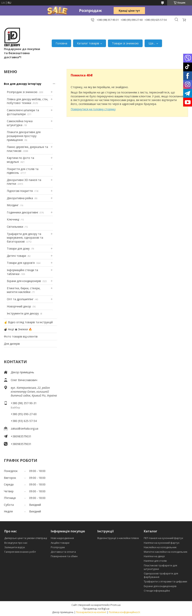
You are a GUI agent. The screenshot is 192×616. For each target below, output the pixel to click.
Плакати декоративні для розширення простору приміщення (24, 135)
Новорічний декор (19, 306)
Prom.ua (115, 605)
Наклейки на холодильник (160, 547)
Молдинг (13, 205)
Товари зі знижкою (125, 43)
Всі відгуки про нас (15, 542)
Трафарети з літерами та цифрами (165, 581)
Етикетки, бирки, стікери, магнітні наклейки (23, 290)
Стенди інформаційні (157, 590)
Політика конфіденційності (124, 612)
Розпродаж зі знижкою (22, 92)
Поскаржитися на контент (91, 612)
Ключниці (13, 219)
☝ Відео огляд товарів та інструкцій (28, 322)
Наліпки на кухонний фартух (161, 542)
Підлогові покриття (20, 191)
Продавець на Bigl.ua (96, 608)
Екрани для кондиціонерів (24, 281)
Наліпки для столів (155, 560)
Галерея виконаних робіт (20, 551)
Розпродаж (58, 547)
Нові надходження (62, 538)
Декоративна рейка (20, 198)
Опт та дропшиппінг (20, 299)
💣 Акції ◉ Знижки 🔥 (18, 329)
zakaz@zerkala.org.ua (24, 428)
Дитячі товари (16, 256)
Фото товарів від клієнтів (21, 336)
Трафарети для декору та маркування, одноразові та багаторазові (25, 237)
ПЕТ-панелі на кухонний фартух (163, 538)
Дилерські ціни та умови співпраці (25, 538)
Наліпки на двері (154, 556)
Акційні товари (60, 542)
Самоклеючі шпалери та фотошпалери (23, 112)
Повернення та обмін (64, 556)
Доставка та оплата (63, 551)
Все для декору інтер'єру (22, 84)
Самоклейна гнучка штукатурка (20, 123)
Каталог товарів (88, 43)
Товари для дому (18, 248)
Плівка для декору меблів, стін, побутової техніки (27, 101)
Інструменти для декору (23, 313)
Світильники (15, 226)
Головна (61, 43)
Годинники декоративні (22, 212)
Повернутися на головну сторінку (93, 109)
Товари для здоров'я (21, 263)
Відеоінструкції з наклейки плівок (118, 538)
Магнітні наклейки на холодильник (165, 551)
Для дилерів (12, 344)
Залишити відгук (14, 547)
